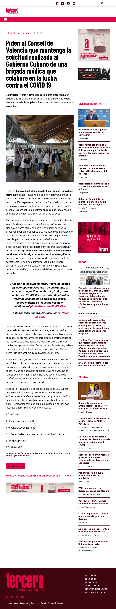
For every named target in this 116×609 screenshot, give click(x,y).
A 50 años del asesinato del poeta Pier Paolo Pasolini (93, 364)
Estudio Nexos (47, 603)
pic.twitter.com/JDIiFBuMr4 (48, 306)
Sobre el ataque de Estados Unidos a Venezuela (93, 543)
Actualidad (24, 33)
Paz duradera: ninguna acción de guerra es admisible (90, 475)
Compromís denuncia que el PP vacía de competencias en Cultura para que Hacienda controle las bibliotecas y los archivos (94, 150)
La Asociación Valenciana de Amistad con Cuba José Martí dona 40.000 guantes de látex (38, 454)
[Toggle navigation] (5, 19)
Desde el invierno (87, 313)
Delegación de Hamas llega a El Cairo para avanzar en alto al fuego (93, 186)
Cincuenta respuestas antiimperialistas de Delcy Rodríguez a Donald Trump (92, 406)
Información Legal (96, 589)
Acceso (60, 603)
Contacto (91, 575)
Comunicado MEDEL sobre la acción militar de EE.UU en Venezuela (93, 421)
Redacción (11, 33)
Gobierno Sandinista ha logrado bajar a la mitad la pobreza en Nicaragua (92, 202)
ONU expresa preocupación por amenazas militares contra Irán (92, 132)
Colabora (91, 579)
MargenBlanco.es (20, 603)
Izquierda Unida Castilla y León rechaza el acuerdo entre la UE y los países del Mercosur (92, 169)
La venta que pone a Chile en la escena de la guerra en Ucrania (93, 516)
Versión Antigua (95, 592)
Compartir (16, 466)
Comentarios (92, 585)
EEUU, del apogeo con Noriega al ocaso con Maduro (93, 489)
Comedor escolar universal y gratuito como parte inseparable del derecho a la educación (93, 458)
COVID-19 (69, 476)
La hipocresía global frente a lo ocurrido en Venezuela (93, 530)
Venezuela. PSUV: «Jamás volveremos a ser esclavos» (93, 502)
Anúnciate (91, 582)
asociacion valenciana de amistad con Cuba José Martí (34, 476)
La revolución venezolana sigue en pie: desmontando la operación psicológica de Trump (94, 440)
